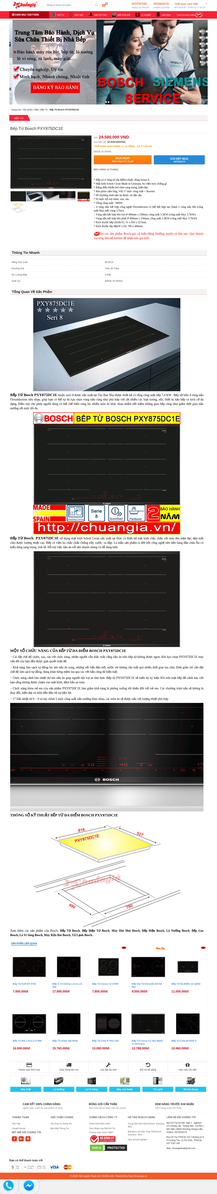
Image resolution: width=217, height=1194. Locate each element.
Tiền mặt (16, 1123)
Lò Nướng (58, 1089)
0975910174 (162, 5)
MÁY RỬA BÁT (123, 15)
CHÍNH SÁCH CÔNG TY (103, 1117)
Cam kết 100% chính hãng (42, 1104)
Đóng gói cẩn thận (103, 1104)
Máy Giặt (26, 1089)
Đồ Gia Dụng (191, 1089)
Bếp (36, 109)
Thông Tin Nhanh (26, 253)
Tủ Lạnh (157, 1089)
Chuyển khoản (19, 1128)
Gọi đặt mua (179, 160)
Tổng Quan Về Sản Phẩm (32, 292)
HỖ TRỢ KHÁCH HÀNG (141, 1117)
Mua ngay (123, 160)
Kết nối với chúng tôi (26, 1132)
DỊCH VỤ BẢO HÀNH (186, 15)
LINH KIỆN (166, 15)
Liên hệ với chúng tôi (181, 1117)
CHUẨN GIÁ (107, 1176)
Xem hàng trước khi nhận (174, 1104)
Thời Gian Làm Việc (189, 5)
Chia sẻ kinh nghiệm (137, 1139)
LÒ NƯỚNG (146, 15)
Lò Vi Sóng (92, 1089)
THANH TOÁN (20, 1117)
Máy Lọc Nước (125, 1089)
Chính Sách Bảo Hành (99, 1123)
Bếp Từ (44, 109)
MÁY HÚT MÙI (100, 15)
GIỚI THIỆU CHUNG (62, 1117)
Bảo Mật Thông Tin (60, 1128)
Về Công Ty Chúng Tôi (61, 1123)
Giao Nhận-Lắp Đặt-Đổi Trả (102, 1128)
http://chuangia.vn (137, 1176)
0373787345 (140, 5)
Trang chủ (16, 109)
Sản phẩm (28, 109)
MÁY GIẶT (79, 15)
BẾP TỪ (60, 15)
